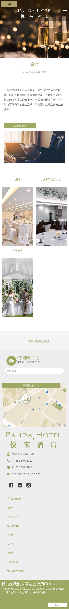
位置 (10, 553)
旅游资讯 (13, 562)
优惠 (10, 535)
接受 (57, 605)
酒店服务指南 (16, 571)
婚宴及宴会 (34, 71)
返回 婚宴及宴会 (34, 341)
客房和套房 (14, 499)
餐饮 (10, 508)
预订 (9, 3)
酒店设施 (13, 526)
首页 (24, 71)
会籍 (10, 544)
